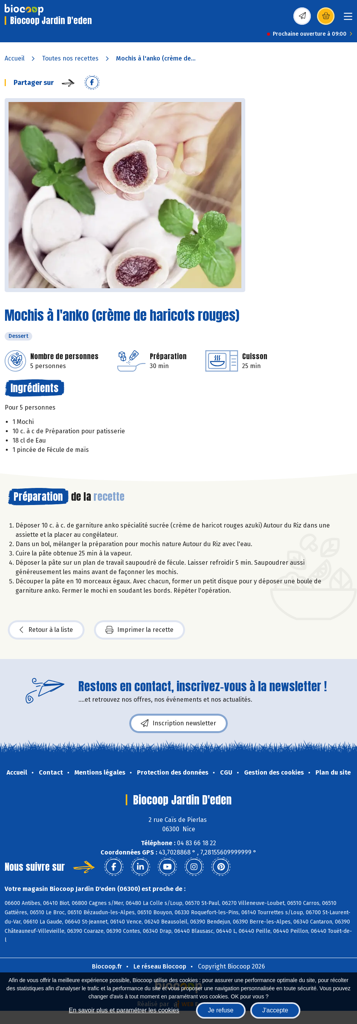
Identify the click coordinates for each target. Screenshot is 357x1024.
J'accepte (275, 1010)
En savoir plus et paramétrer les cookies (124, 1010)
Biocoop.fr (107, 966)
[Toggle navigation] (348, 19)
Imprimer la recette (139, 630)
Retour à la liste (46, 630)
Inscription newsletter (178, 723)
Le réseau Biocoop (159, 966)
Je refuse (221, 1010)
